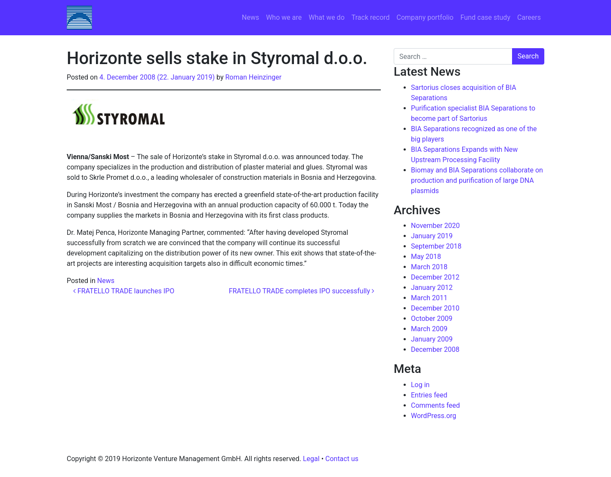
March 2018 (429, 267)
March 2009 (429, 329)
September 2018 (436, 246)
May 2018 (426, 256)
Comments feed (435, 405)
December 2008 (435, 349)
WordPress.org (433, 416)
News (250, 17)
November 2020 (435, 226)
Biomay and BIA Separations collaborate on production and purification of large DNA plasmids (477, 180)
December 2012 (435, 277)
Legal (311, 459)
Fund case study (485, 17)
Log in (420, 385)
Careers (529, 17)
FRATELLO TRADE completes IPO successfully (301, 291)
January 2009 (432, 339)
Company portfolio (425, 17)
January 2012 (432, 287)
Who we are (284, 17)
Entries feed (429, 395)
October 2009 (431, 318)
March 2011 (429, 298)
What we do (327, 17)
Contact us (341, 459)
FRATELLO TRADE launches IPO (123, 291)
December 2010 (435, 308)
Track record (371, 17)
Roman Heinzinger (253, 77)
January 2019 (432, 236)
